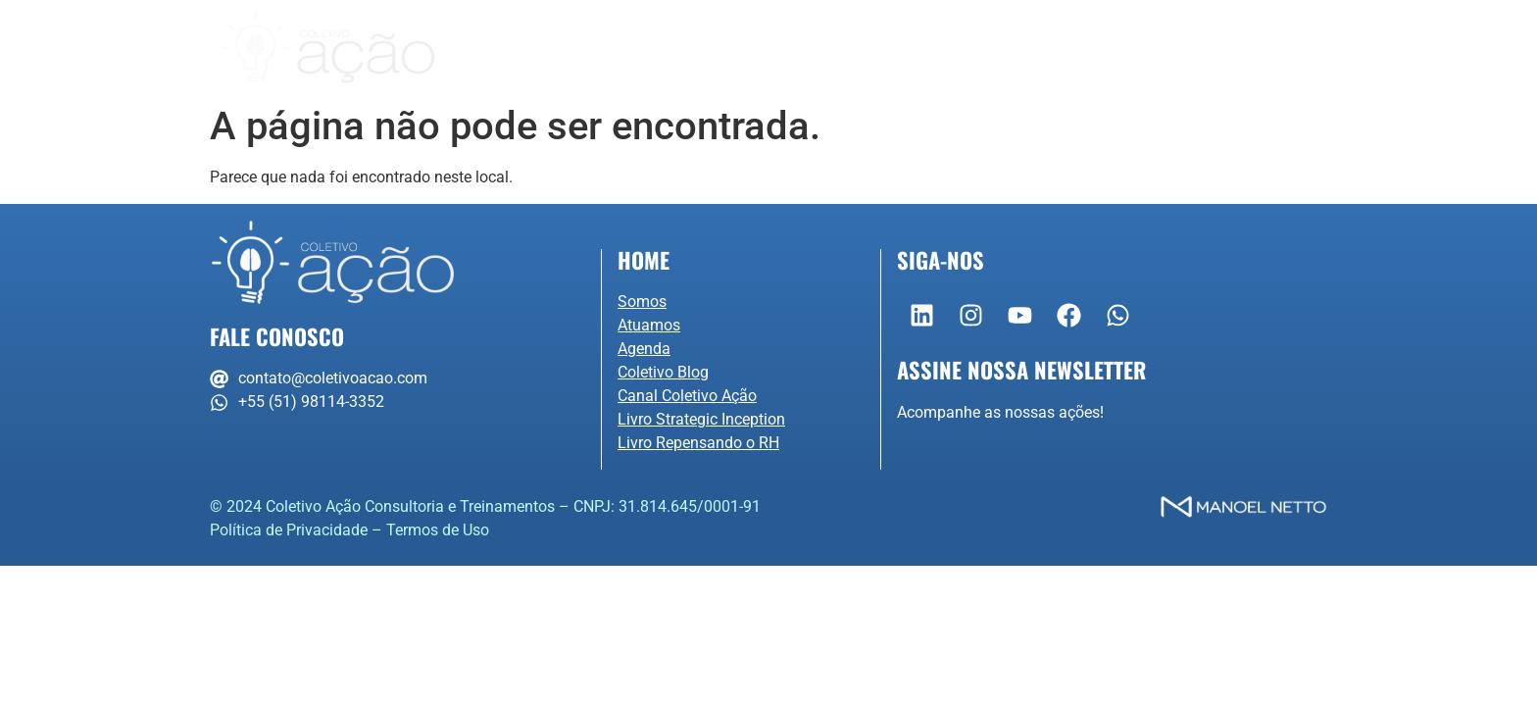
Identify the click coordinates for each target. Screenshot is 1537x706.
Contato (1155, 47)
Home (643, 259)
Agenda (884, 47)
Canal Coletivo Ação (687, 395)
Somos (621, 48)
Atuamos (756, 48)
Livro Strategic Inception (701, 419)
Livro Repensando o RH (698, 442)
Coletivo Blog (663, 372)
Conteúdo (1019, 48)
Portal (1265, 47)
